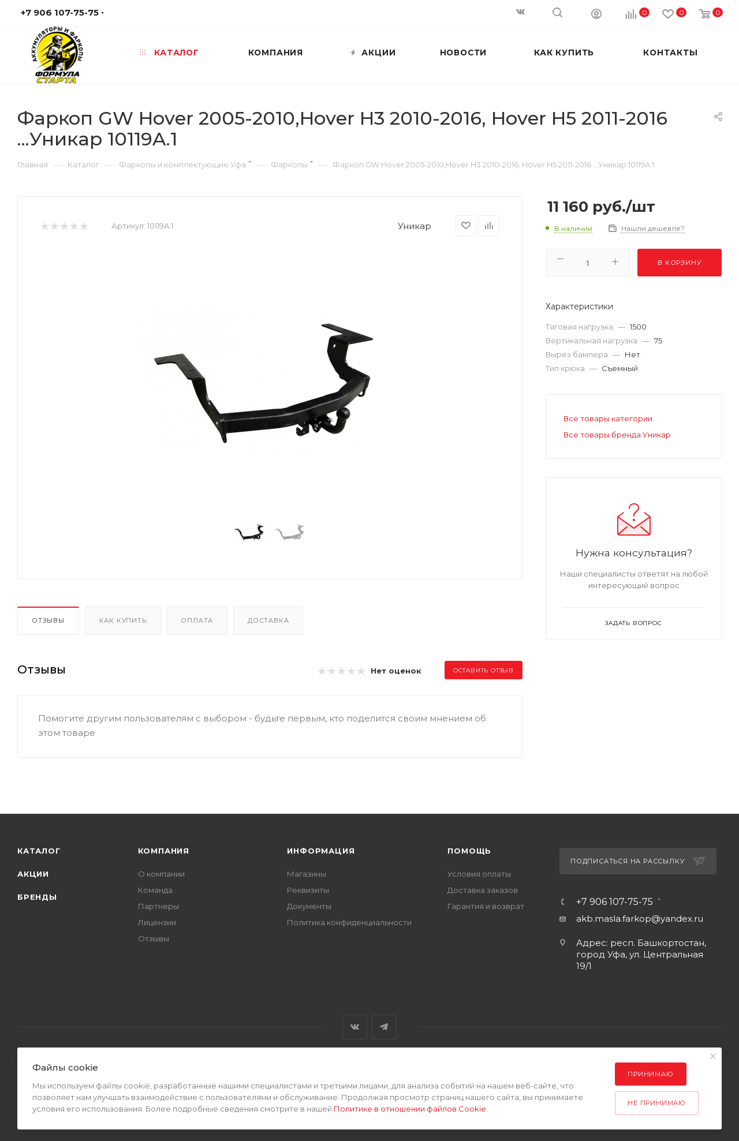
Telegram (384, 1027)
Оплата (197, 620)
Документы (309, 906)
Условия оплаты (479, 873)
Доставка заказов (482, 890)
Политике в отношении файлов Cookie (410, 1108)
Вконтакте (354, 1027)
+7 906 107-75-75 (614, 902)
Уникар (414, 225)
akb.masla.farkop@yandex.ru (639, 918)
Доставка (268, 620)
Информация (320, 850)
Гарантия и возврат (485, 906)
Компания (163, 850)
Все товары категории (607, 418)
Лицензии (157, 922)
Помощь (469, 850)
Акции (33, 873)
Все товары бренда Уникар (617, 434)
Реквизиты (308, 890)
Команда (155, 890)
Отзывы (48, 620)
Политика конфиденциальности (349, 922)
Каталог (39, 850)
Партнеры (158, 906)
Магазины (306, 873)
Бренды (37, 896)
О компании (161, 873)
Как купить (123, 620)
